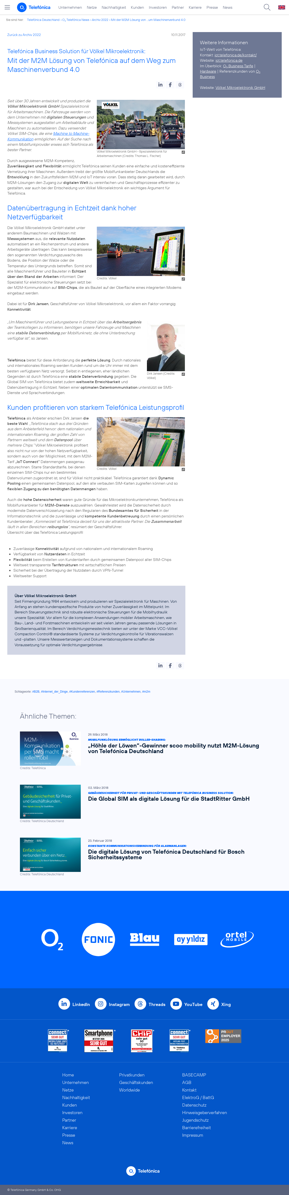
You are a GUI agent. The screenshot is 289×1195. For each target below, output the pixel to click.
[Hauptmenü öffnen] (7, 7)
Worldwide (129, 1090)
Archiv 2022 (100, 20)
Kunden (137, 7)
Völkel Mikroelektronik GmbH (240, 87)
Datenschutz (194, 1105)
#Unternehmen (130, 691)
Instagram (119, 1004)
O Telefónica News (75, 20)
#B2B (35, 691)
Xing (226, 1004)
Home (68, 1075)
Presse (212, 7)
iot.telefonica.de (229, 60)
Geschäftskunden (136, 1082)
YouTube (193, 1004)
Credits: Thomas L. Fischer (141, 156)
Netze (92, 7)
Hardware (208, 71)
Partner (178, 7)
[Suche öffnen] (267, 7)
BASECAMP (194, 1075)
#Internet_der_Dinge (54, 691)
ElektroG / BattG (198, 1097)
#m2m (146, 691)
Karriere (195, 7)
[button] (160, 84)
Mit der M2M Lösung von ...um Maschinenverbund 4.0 (148, 20)
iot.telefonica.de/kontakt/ (236, 54)
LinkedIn (81, 1004)
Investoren (158, 7)
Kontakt (189, 1090)
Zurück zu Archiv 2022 (24, 35)
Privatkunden (131, 1075)
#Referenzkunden (108, 691)
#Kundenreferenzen (82, 691)
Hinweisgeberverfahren (204, 1112)
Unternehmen (70, 7)
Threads (157, 1004)
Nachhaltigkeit (114, 7)
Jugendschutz (195, 1120)
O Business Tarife (238, 65)
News (227, 7)
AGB (186, 1082)
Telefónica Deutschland (43, 20)
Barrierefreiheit (196, 1127)
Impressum (192, 1135)
